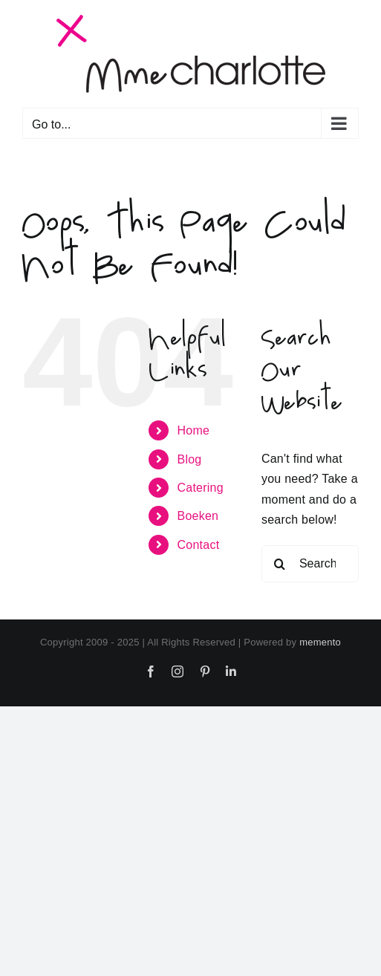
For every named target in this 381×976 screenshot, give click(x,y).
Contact (199, 545)
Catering (201, 487)
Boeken (198, 516)
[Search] (280, 563)
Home (194, 430)
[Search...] (310, 563)
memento (320, 642)
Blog (190, 459)
